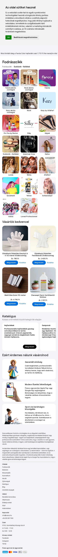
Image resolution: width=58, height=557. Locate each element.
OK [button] (8, 37)
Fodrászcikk (7, 67)
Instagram (5, 541)
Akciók (4, 478)
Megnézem (11, 263)
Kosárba (22, 263)
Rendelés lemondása (9, 497)
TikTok (4, 544)
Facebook (5, 538)
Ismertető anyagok (8, 490)
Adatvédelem (6, 508)
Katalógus (5, 484)
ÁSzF (4, 505)
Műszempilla (6, 473)
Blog (3, 487)
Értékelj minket (7, 502)
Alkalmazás (6, 500)
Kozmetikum (6, 475)
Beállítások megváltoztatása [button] (25, 37)
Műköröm (5, 470)
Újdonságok (6, 481)
